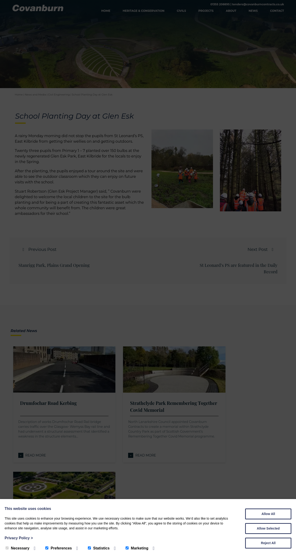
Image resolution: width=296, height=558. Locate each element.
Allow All (268, 514)
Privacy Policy (19, 538)
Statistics (99, 548)
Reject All (268, 543)
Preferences (58, 548)
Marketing (137, 548)
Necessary (17, 548)
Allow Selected (268, 528)
